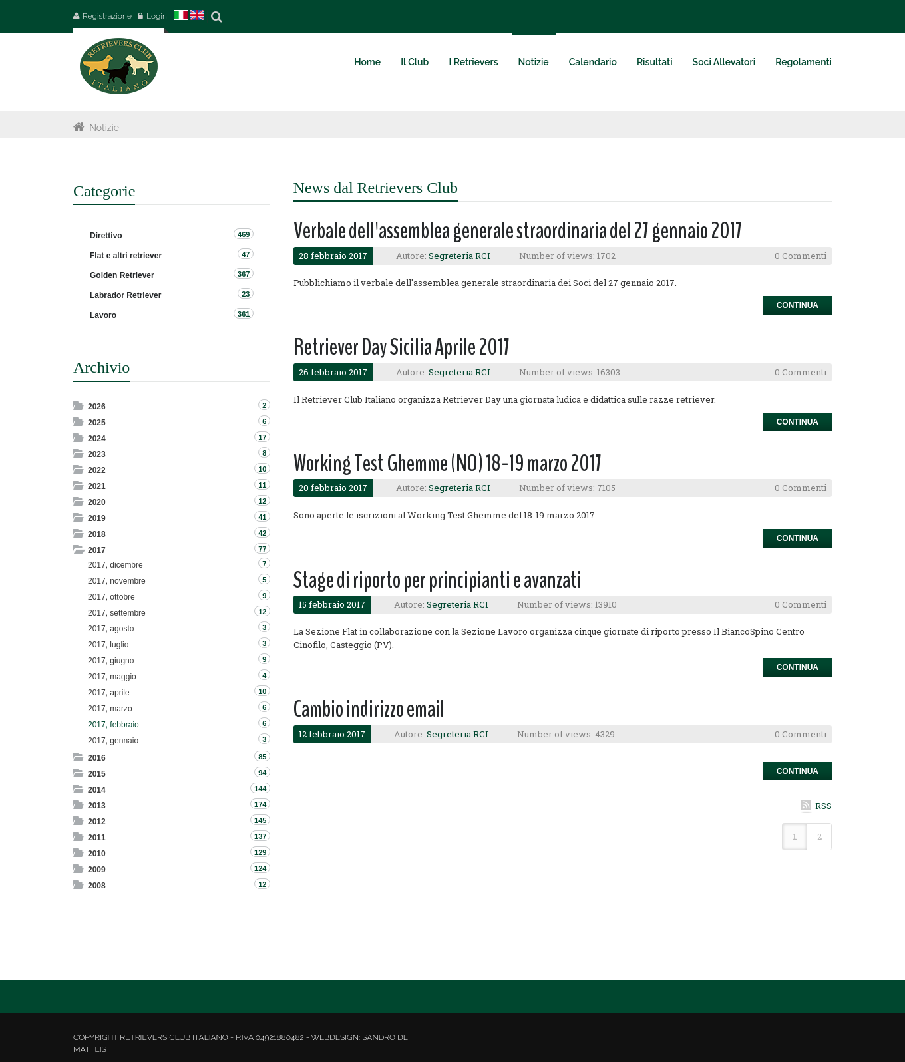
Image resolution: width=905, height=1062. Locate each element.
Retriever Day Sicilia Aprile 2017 (401, 347)
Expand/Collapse (79, 405)
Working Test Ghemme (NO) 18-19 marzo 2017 (447, 463)
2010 (97, 853)
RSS (823, 806)
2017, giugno (111, 660)
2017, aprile (109, 692)
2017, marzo (110, 708)
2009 (97, 869)
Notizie (104, 127)
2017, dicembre (115, 565)
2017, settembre (117, 613)
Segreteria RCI (459, 256)
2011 (97, 837)
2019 (97, 518)
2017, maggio (112, 676)
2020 (97, 502)
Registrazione (107, 16)
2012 (97, 821)
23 (246, 294)
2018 (97, 534)
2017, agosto (111, 628)
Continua (797, 305)
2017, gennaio (113, 740)
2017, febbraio (113, 724)
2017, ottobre (111, 597)
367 (244, 274)
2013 (97, 805)
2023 (97, 454)
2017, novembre (117, 581)
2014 (97, 790)
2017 (97, 550)
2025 (97, 422)
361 (244, 314)
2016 (97, 758)
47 (246, 254)
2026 (97, 406)
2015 (97, 774)
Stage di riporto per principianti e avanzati (437, 580)
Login (156, 16)
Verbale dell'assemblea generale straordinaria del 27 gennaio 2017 (517, 230)
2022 (97, 470)
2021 (97, 486)
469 (244, 234)
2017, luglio (108, 644)
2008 (97, 885)
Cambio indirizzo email (369, 709)
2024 (97, 438)
